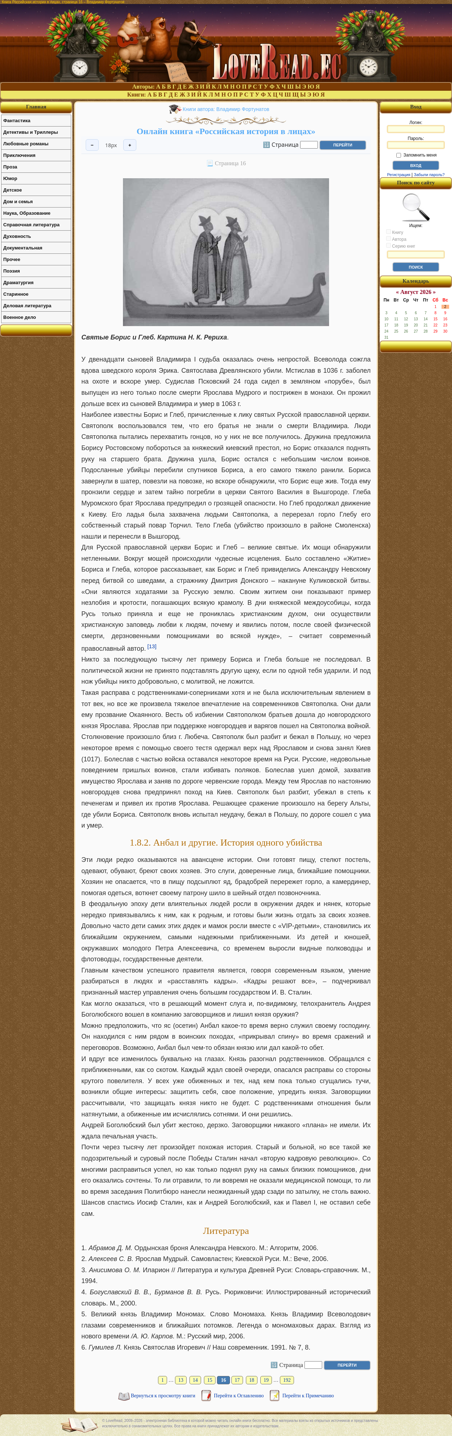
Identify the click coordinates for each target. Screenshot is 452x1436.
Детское (12, 190)
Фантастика (16, 120)
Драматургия (18, 282)
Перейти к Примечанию (308, 1395)
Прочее (11, 259)
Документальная (22, 248)
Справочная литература (31, 224)
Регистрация (398, 174)
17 (237, 1380)
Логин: (416, 126)
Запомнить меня (416, 155)
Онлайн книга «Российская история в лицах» (226, 131)
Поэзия (11, 271)
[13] (152, 646)
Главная (36, 107)
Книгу (394, 232)
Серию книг (400, 246)
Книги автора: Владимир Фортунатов (226, 109)
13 (180, 1380)
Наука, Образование (26, 213)
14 (195, 1380)
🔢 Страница (281, 144)
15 (209, 1380)
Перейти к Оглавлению (239, 1395)
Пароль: (416, 142)
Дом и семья (18, 201)
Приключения (19, 155)
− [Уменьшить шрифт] (92, 145)
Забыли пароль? (429, 174)
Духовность (17, 236)
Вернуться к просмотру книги (164, 1395)
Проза (10, 167)
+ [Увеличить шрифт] (129, 145)
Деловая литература (27, 305)
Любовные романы (25, 143)
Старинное (16, 294)
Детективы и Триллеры (30, 132)
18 (251, 1380)
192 (287, 1380)
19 (266, 1380)
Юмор (10, 178)
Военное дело (19, 317)
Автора (396, 239)
